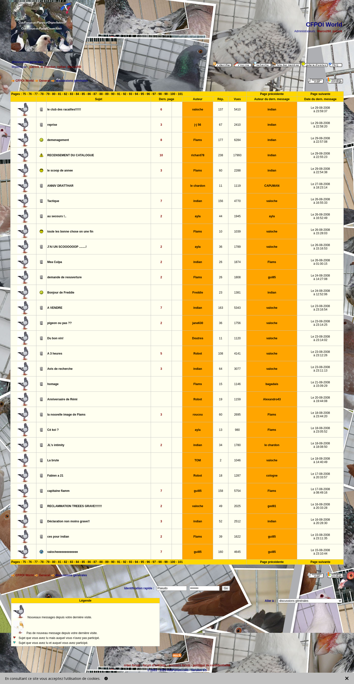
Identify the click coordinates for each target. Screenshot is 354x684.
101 (180, 94)
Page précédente (272, 94)
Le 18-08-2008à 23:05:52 (320, 429)
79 (47, 94)
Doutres (197, 338)
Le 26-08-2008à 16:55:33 (320, 201)
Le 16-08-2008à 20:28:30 (320, 521)
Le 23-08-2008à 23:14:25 (320, 323)
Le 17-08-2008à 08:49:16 (320, 490)
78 (42, 94)
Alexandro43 (272, 399)
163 (220, 308)
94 (136, 94)
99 (166, 94)
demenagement (58, 140)
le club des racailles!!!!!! (64, 109)
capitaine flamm (58, 491)
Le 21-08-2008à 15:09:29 (320, 384)
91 (118, 94)
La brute (53, 460)
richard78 (197, 155)
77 (36, 94)
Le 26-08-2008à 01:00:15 (320, 262)
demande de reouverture (64, 277)
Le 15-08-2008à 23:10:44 (320, 551)
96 (148, 94)
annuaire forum (179, 665)
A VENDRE (54, 308)
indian (61, 67)
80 (53, 94)
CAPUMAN (271, 185)
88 (101, 94)
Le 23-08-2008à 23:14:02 (320, 338)
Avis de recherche (60, 369)
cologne (272, 475)
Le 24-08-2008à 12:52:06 (320, 292)
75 (24, 94)
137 (220, 109)
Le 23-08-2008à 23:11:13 (320, 368)
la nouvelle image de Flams (66, 414)
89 (106, 94)
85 (83, 94)
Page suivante (320, 94)
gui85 (272, 277)
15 (220, 384)
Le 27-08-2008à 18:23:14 (320, 185)
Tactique (53, 201)
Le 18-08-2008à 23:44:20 (320, 414)
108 (220, 353)
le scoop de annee (60, 170)
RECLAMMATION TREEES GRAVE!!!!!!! (74, 506)
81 (59, 94)
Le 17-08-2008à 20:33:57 (320, 475)
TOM (197, 460)
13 (220, 430)
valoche (197, 109)
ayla (197, 216)
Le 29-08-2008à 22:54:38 (320, 170)
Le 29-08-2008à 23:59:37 (320, 109)
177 (220, 140)
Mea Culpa (54, 262)
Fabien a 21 (55, 475)
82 (65, 94)
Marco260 (324, 31)
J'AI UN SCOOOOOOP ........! (67, 247)
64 (220, 369)
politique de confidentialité (211, 665)
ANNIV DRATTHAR (60, 185)
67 (220, 124)
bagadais (272, 384)
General (44, 80)
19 (220, 399)
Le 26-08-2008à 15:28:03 (320, 231)
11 (220, 185)
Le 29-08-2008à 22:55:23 (320, 155)
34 (220, 445)
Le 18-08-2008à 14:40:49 (320, 460)
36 (220, 247)
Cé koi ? (53, 430)
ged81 (272, 506)
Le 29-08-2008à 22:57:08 (320, 140)
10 (161, 155)
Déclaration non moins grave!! (68, 521)
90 (112, 94)
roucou (198, 414)
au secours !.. (56, 216)
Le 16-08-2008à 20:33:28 (320, 506)
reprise (52, 124)
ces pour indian (58, 536)
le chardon (48, 67)
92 (124, 94)
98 (160, 94)
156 (220, 201)
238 (220, 155)
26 (220, 262)
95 (142, 94)
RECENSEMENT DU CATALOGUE (70, 155)
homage (53, 384)
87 (95, 94)
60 (220, 170)
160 (220, 552)
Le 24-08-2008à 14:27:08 (320, 277)
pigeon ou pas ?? (59, 323)
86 (89, 94)
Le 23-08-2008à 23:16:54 (320, 307)
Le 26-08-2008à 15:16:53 (320, 246)
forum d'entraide (154, 665)
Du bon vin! (55, 338)
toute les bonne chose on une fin (70, 231)
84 (77, 94)
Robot (197, 353)
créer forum (132, 665)
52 (220, 521)
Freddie (197, 292)
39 (220, 536)
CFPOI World (24, 80)
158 (220, 491)
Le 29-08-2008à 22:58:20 (320, 124)
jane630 (197, 323)
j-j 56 (197, 124)
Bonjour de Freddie (60, 292)
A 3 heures (54, 353)
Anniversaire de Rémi (62, 399)
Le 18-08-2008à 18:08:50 (320, 445)
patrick (337, 31)
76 (30, 94)
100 (172, 94)
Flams (197, 140)
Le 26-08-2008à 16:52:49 (320, 216)
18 (220, 475)
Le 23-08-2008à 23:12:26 (320, 353)
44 (220, 216)
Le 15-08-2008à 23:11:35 (320, 536)
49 (220, 506)
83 (71, 94)
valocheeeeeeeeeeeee (62, 552)
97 (154, 94)
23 (220, 292)
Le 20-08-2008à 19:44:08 (320, 399)
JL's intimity (55, 445)
